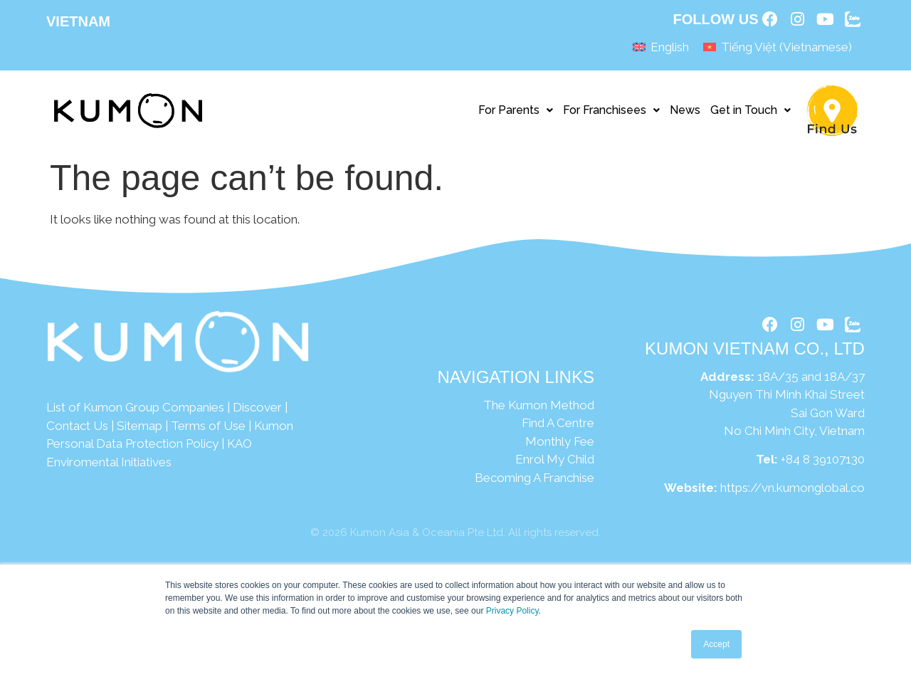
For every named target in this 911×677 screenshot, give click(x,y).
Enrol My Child (554, 464)
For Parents (515, 115)
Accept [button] (716, 644)
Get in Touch (750, 115)
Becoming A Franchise (534, 482)
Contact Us (77, 430)
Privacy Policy (512, 611)
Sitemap (139, 430)
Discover (257, 412)
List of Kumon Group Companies (135, 412)
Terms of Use (208, 430)
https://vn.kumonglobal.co (792, 495)
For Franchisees (611, 115)
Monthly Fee (559, 446)
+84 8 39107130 (823, 466)
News (685, 115)
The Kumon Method (538, 409)
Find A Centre (558, 428)
